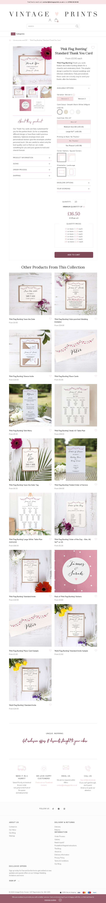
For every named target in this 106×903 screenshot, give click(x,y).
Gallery (57, 839)
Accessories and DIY (20, 40)
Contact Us (13, 827)
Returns (57, 830)
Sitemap (12, 836)
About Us (58, 852)
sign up (15, 881)
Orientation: (61, 165)
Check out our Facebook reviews (43, 784)
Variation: (60, 95)
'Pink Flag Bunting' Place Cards (66, 376)
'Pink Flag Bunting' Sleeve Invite (21, 376)
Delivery (58, 827)
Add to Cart (73, 255)
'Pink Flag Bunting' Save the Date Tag (24, 485)
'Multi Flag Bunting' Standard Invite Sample (71, 651)
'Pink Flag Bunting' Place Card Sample (24, 651)
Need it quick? (59, 842)
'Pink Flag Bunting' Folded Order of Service (71, 485)
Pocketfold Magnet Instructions (66, 846)
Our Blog (12, 833)
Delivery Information (62, 855)
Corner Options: (63, 151)
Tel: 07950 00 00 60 (87, 780)
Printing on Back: (63, 137)
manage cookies (50, 900)
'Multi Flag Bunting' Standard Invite (22, 705)
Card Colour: (62, 105)
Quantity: (66, 202)
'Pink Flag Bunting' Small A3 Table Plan (70, 431)
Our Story (12, 830)
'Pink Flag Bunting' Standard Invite (22, 596)
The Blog (58, 849)
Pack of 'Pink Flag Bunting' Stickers (68, 596)
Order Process (60, 836)
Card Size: (61, 118)
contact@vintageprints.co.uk (67, 785)
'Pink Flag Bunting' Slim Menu (20, 431)
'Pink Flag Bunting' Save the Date (22, 319)
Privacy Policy (60, 858)
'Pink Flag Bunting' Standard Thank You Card (45, 40)
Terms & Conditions (62, 861)
